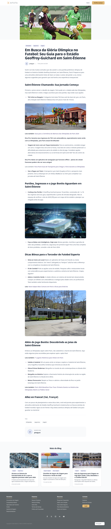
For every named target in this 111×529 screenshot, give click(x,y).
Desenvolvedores (10, 511)
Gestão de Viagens (11, 509)
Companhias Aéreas (11, 502)
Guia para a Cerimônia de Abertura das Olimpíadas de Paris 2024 (57, 134)
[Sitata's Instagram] (55, 516)
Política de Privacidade (38, 509)
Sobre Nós (34, 504)
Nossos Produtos (36, 500)
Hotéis (8, 507)
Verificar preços (98, 3)
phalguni (37, 433)
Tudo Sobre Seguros (62, 504)
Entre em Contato (87, 502)
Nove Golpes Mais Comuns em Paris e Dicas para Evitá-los (48, 287)
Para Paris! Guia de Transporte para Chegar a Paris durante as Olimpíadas (59, 167)
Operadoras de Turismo (12, 504)
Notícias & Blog (36, 502)
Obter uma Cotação (62, 502)
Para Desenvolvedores (63, 507)
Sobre (87, 3)
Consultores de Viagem (12, 500)
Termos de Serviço (36, 507)
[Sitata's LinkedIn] (59, 516)
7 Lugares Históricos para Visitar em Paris (49, 358)
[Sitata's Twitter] (51, 516)
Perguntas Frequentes (63, 500)
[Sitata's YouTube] (64, 516)
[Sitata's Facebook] (47, 516)
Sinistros (84, 500)
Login (85, 506)
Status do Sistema (61, 509)
